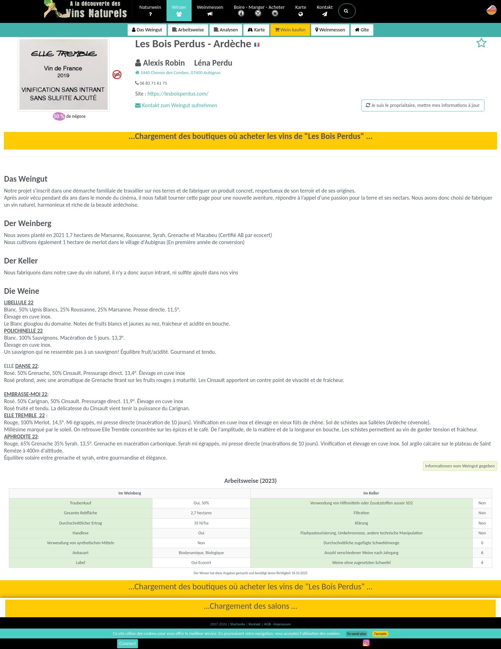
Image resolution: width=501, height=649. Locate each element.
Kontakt (325, 11)
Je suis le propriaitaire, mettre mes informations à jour (422, 105)
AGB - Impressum (277, 624)
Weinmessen (210, 11)
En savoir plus (356, 634)
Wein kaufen (290, 30)
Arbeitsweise (188, 30)
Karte (300, 11)
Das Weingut (147, 30)
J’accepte (380, 634)
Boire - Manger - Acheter (259, 11)
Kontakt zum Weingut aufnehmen (176, 105)
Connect (127, 644)
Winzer (179, 11)
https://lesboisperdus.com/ (178, 93)
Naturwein (150, 11)
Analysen (226, 30)
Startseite (238, 624)
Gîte (362, 30)
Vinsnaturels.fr (88, 9)
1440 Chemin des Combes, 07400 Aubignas (178, 72)
